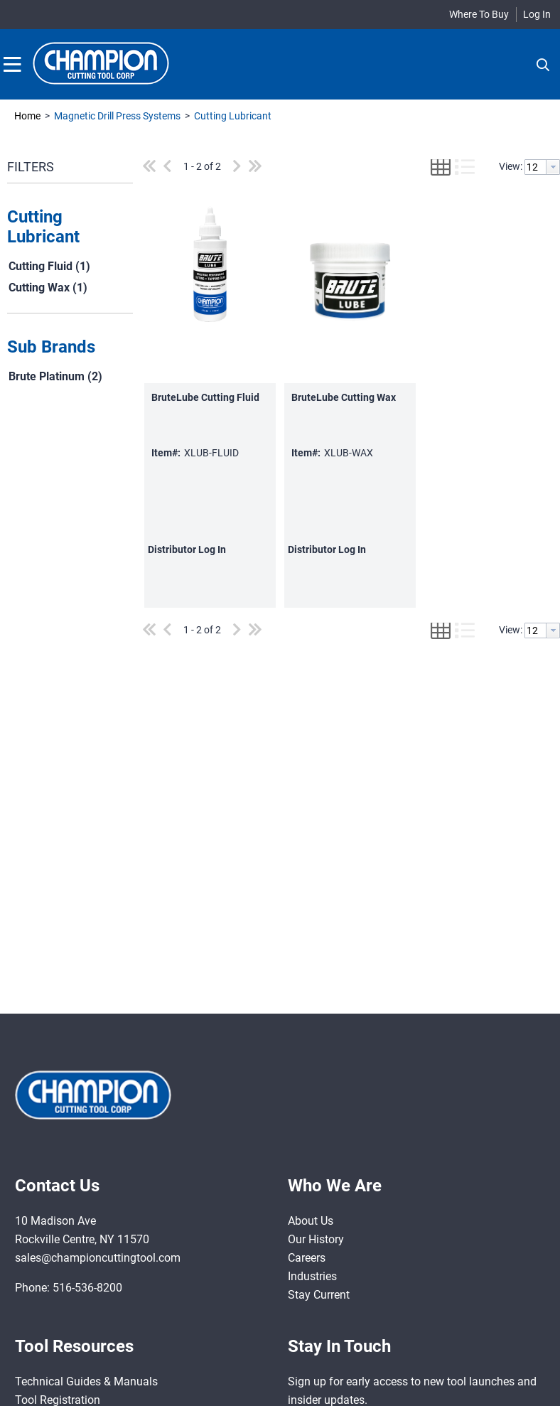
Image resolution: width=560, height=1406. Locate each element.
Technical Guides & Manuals (86, 1381)
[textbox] (535, 167)
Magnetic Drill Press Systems (117, 116)
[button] (66, 227)
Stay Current (319, 1295)
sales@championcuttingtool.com (98, 1258)
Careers (306, 1258)
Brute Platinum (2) (55, 376)
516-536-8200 (87, 1287)
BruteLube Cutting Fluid (205, 397)
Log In (537, 14)
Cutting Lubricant (231, 116)
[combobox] (542, 167)
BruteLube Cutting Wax (343, 397)
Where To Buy (479, 14)
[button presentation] (552, 167)
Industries (312, 1276)
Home (27, 116)
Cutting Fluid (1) (49, 266)
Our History (316, 1239)
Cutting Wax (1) (48, 287)
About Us (310, 1221)
